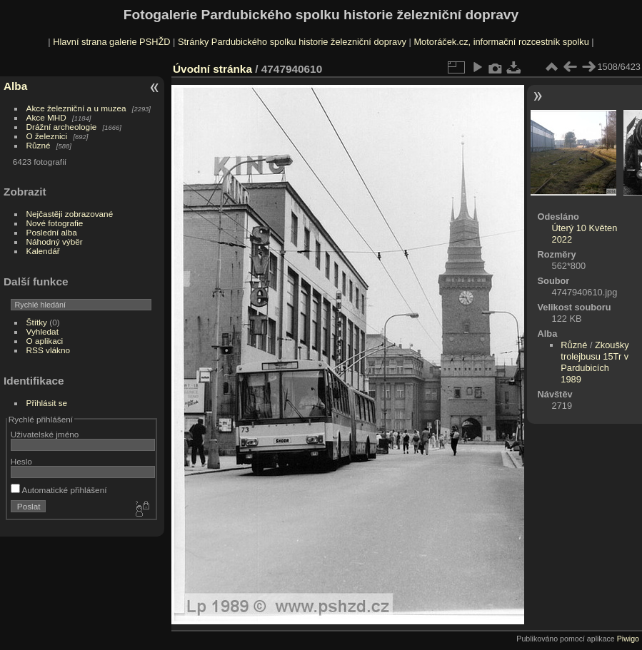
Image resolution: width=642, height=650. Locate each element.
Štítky (36, 322)
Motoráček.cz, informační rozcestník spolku (500, 41)
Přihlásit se (47, 402)
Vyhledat (42, 331)
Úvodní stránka (212, 69)
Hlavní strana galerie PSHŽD (111, 41)
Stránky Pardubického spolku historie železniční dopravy (292, 41)
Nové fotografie (55, 223)
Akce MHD (46, 117)
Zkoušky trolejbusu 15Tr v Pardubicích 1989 (594, 362)
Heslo (21, 461)
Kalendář (43, 250)
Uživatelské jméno (45, 434)
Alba (15, 86)
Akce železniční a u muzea (76, 108)
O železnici (47, 136)
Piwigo (628, 638)
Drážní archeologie (61, 126)
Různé (38, 145)
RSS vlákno (48, 350)
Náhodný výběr (54, 241)
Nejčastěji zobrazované (70, 213)
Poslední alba (51, 232)
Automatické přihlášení (59, 489)
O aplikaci (45, 340)
